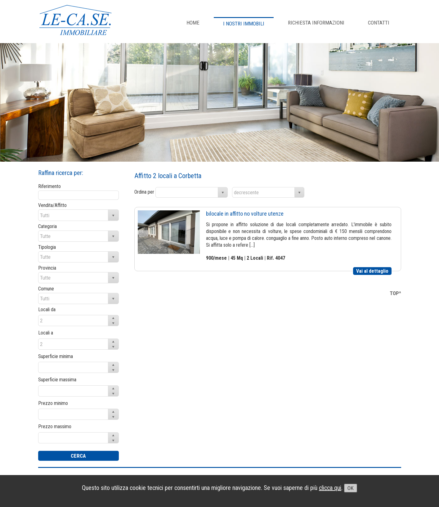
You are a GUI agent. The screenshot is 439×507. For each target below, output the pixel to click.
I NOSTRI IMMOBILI (243, 23)
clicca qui (330, 487)
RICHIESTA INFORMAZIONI (316, 23)
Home (192, 23)
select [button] (222, 192)
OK (350, 488)
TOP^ (395, 293)
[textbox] (78, 195)
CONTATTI (378, 23)
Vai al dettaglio (372, 271)
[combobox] (187, 192)
